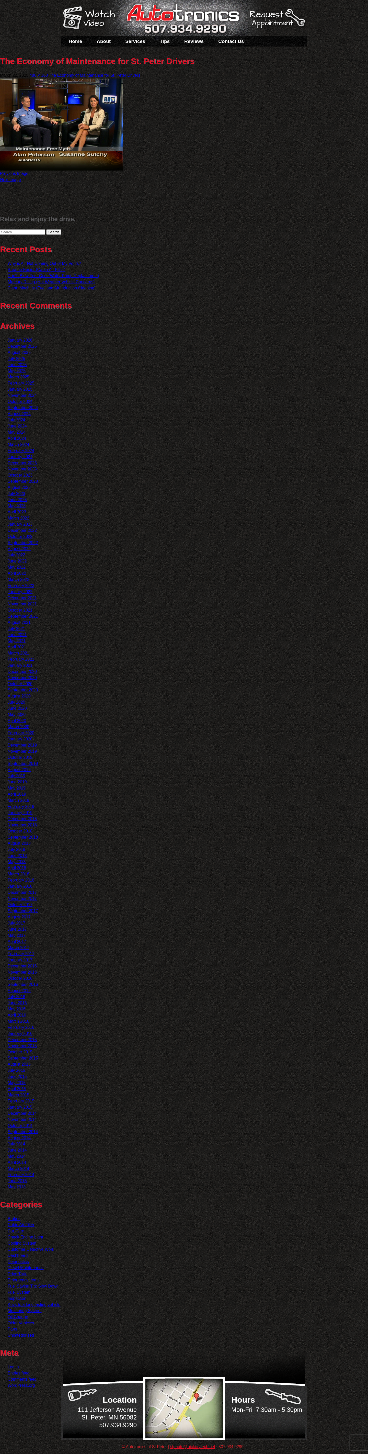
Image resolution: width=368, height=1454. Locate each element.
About (104, 41)
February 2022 (21, 585)
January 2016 (20, 1033)
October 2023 (20, 475)
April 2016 (17, 1015)
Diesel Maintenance (26, 1268)
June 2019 (17, 782)
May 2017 (17, 935)
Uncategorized (21, 1335)
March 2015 (18, 1095)
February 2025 (21, 383)
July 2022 (16, 555)
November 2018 (22, 825)
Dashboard (18, 1255)
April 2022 (17, 573)
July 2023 (16, 493)
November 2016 (22, 972)
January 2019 (20, 812)
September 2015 (23, 1058)
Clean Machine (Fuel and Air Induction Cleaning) (52, 288)
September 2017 (23, 911)
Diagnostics (18, 1261)
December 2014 (22, 1113)
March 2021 (18, 653)
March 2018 (18, 874)
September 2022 (23, 542)
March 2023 (18, 518)
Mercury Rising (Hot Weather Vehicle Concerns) (51, 282)
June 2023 (17, 500)
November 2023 (22, 469)
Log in (13, 1367)
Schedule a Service (276, 21)
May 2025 (17, 371)
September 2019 (23, 763)
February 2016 (21, 1027)
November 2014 (22, 1119)
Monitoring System (25, 1311)
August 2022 (19, 549)
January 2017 (20, 960)
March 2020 (18, 727)
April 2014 (17, 1162)
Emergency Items (23, 1280)
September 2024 (23, 407)
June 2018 (17, 855)
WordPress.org (21, 1385)
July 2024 (16, 420)
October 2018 (20, 831)
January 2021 (20, 665)
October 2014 (20, 1125)
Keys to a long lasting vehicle (34, 1304)
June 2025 (17, 365)
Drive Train (17, 1274)
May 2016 (17, 1009)
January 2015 (20, 1107)
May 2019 (17, 788)
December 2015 (22, 1040)
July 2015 (16, 1070)
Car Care (16, 1231)
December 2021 (22, 598)
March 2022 (18, 579)
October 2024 (20, 401)
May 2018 (17, 862)
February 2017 (21, 954)
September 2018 (23, 837)
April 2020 (17, 720)
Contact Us (231, 41)
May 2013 (17, 1187)
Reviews (194, 41)
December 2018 (22, 819)
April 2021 (17, 647)
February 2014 (21, 1175)
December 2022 (22, 530)
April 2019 (17, 794)
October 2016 (20, 978)
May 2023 (17, 506)
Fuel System (19, 1292)
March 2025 (18, 377)
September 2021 (23, 616)
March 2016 (18, 1021)
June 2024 (17, 426)
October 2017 (20, 905)
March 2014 (18, 1168)
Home (75, 41)
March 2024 (18, 444)
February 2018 (21, 880)
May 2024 (17, 432)
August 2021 (19, 622)
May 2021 (17, 641)
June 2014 (17, 1150)
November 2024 (22, 395)
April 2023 (17, 512)
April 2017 (17, 941)
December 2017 (22, 892)
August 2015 (19, 1064)
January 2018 (20, 886)
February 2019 (21, 806)
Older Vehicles (21, 1323)
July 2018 (16, 849)
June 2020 (17, 708)
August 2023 (19, 487)
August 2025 (19, 352)
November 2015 (22, 1046)
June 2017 (17, 929)
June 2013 (17, 1181)
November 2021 (22, 604)
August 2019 (19, 770)
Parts (12, 1329)
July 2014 (16, 1144)
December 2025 (22, 346)
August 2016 (19, 990)
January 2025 (20, 389)
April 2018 (17, 868)
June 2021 (17, 635)
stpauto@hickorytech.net (192, 1447)
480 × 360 (39, 75)
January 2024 (20, 457)
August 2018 (19, 843)
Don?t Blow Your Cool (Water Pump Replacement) (53, 276)
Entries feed (18, 1373)
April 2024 (17, 438)
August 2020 (19, 696)
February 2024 (21, 450)
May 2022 (17, 567)
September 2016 (23, 984)
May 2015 (17, 1082)
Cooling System (22, 1243)
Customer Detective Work (31, 1249)
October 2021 (20, 610)
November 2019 (22, 751)
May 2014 (17, 1156)
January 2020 (20, 739)
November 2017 (22, 898)
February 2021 (21, 659)
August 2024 (19, 414)
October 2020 (20, 684)
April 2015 (17, 1089)
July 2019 (16, 776)
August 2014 (19, 1138)
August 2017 (19, 917)
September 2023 (23, 481)
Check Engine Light (25, 1237)
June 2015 (17, 1076)
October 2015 (20, 1052)
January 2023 (20, 524)
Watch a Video (91, 18)
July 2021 (16, 628)
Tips (165, 41)
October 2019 (20, 757)
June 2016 (17, 1003)
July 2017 (16, 923)
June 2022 (17, 561)
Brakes (14, 1218)
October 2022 (20, 536)
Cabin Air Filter (21, 1225)
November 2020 (22, 677)
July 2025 (16, 358)
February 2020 (21, 733)
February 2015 (21, 1101)
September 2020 (23, 690)
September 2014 (23, 1132)
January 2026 (20, 340)
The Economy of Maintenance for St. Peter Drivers (94, 75)
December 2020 (22, 671)
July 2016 (16, 997)
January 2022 (20, 592)
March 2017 (18, 947)
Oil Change (18, 1317)
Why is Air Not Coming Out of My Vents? (44, 263)
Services (135, 41)
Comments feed (22, 1379)
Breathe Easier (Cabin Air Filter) (36, 269)
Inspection (17, 1298)
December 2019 (22, 745)
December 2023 (22, 463)
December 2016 (22, 966)
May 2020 (17, 714)
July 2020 (16, 702)
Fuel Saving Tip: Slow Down (33, 1286)
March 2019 (18, 800)
